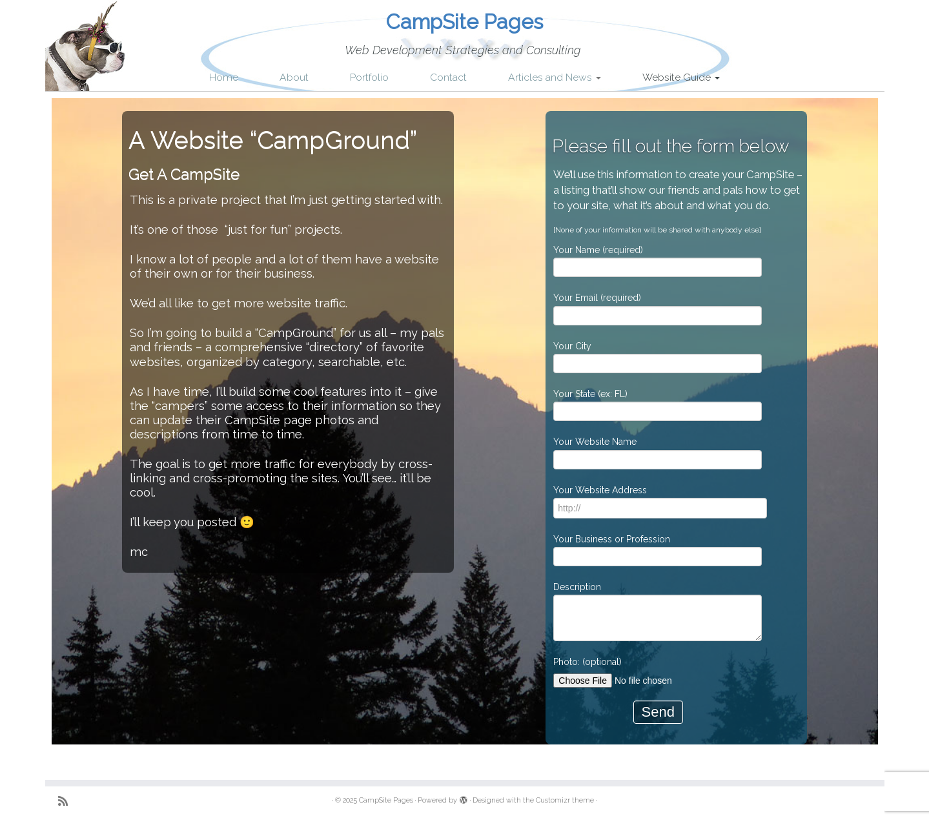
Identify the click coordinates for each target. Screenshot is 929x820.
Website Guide (681, 77)
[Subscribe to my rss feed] (67, 801)
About (294, 77)
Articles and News (554, 77)
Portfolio (369, 77)
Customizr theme (565, 800)
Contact (448, 77)
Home (223, 77)
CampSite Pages (464, 22)
